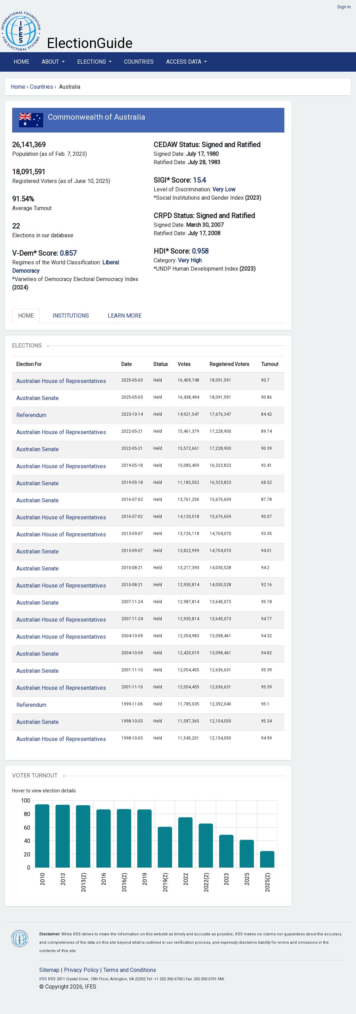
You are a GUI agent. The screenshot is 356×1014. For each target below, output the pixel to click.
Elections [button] (92, 61)
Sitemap (49, 970)
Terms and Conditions (129, 970)
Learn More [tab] (124, 315)
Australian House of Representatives (61, 381)
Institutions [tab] (70, 315)
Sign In (344, 6)
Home (21, 61)
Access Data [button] (184, 61)
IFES (43, 979)
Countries (139, 61)
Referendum (31, 415)
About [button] (51, 61)
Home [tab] (26, 315)
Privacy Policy (81, 970)
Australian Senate (37, 398)
